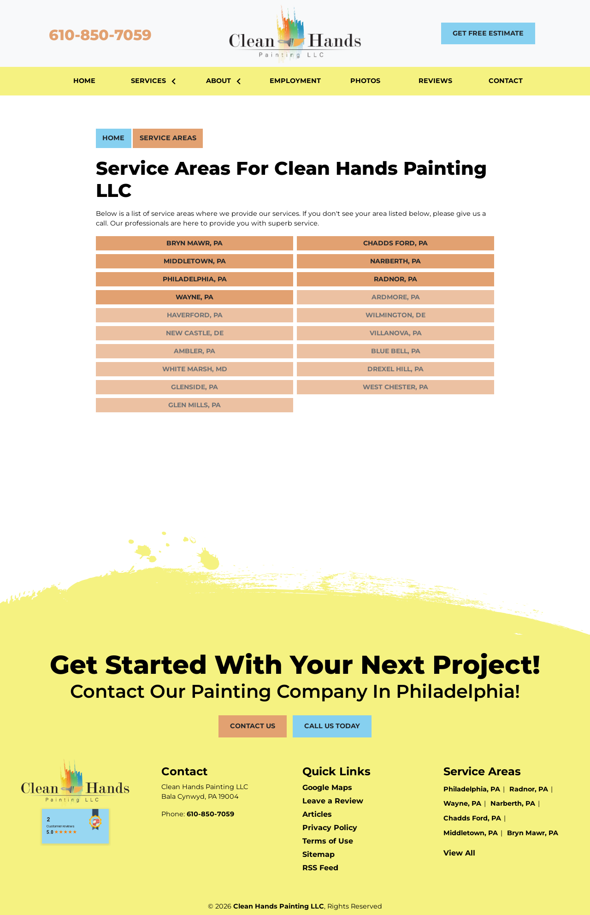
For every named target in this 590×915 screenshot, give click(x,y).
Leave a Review (332, 800)
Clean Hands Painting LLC (278, 906)
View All (459, 853)
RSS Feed (320, 867)
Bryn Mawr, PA (194, 243)
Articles (317, 814)
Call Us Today (332, 726)
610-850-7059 (98, 35)
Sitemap (318, 854)
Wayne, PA (194, 297)
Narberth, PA (395, 261)
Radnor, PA (395, 279)
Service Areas (168, 138)
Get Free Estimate (488, 33)
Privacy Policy (329, 827)
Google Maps (327, 787)
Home (113, 138)
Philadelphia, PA (195, 279)
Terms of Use (327, 841)
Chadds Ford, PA (395, 243)
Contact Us (252, 726)
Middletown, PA (195, 261)
